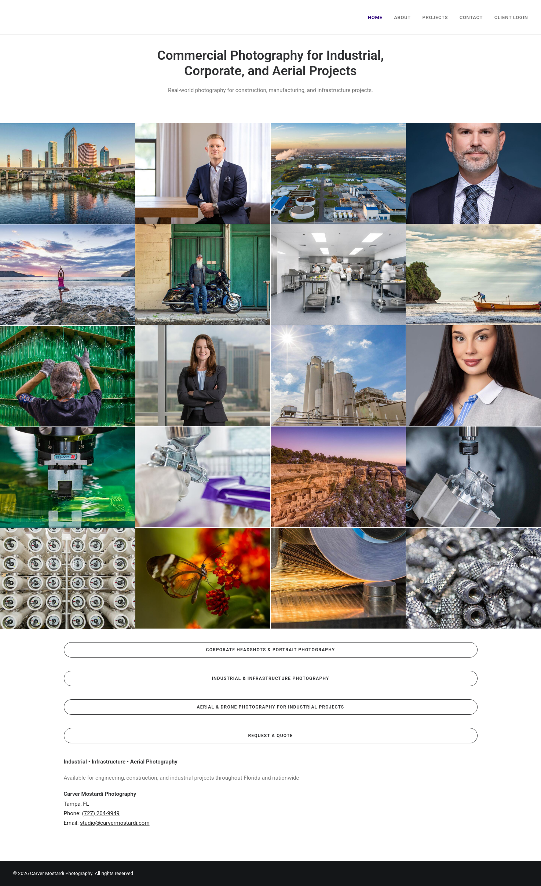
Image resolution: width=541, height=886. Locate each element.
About (402, 17)
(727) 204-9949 (101, 813)
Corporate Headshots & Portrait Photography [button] (270, 649)
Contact (471, 17)
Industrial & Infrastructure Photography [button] (270, 678)
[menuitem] (377, 17)
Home (375, 17)
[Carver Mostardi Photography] (20, 17)
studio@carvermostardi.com (115, 823)
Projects (435, 17)
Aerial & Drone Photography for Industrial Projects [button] (270, 707)
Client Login (511, 17)
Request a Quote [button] (270, 735)
